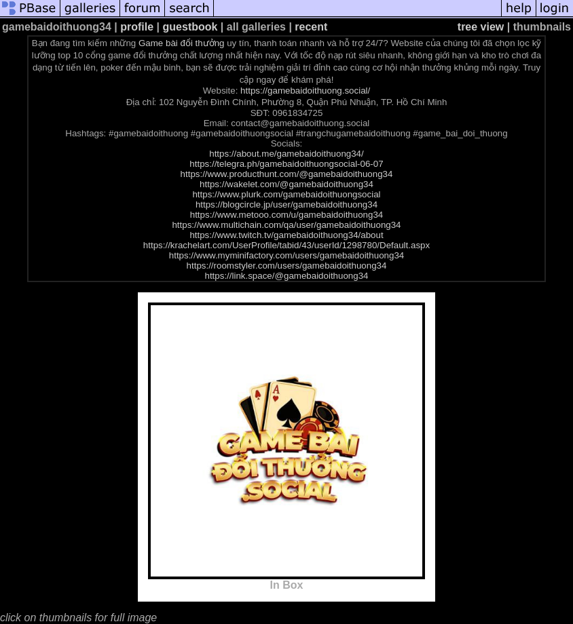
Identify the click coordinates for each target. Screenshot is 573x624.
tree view (481, 27)
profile (136, 27)
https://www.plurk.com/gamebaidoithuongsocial (286, 194)
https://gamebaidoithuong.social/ (305, 90)
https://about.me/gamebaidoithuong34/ (286, 154)
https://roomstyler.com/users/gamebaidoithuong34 (287, 265)
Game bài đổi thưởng (181, 43)
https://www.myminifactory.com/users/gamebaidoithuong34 (286, 255)
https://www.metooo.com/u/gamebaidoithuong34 (287, 215)
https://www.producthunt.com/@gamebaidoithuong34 (287, 174)
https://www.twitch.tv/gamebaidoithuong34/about (286, 235)
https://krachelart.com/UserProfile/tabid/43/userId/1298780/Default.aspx (286, 245)
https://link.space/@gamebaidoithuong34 (286, 276)
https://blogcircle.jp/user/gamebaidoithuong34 (286, 204)
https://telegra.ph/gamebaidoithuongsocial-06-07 (286, 164)
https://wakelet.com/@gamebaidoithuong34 (286, 184)
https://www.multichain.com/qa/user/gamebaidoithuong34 (286, 225)
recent (311, 27)
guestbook (190, 27)
